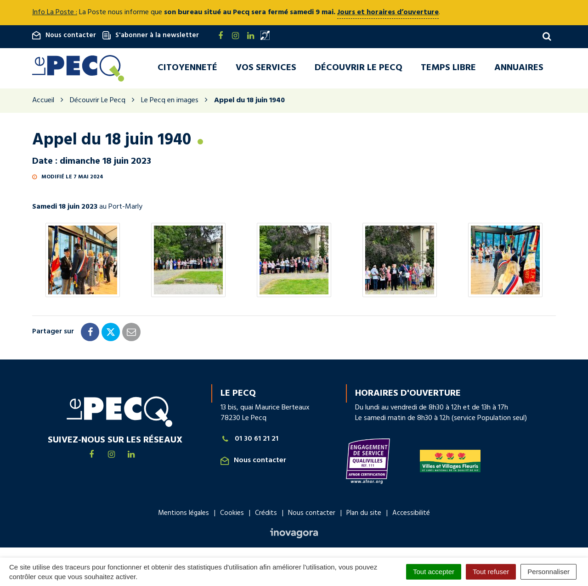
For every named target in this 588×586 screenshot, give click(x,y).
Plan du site (363, 514)
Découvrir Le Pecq (358, 68)
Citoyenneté (187, 68)
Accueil (43, 101)
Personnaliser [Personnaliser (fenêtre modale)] (548, 571)
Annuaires (518, 68)
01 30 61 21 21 (249, 440)
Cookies (232, 514)
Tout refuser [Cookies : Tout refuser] (491, 571)
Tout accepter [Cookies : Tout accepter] (433, 571)
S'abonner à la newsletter (150, 35)
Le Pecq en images (169, 101)
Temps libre (448, 68)
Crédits (266, 514)
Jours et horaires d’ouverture (388, 12)
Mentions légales (183, 514)
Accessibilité (411, 514)
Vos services (266, 68)
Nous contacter (64, 35)
